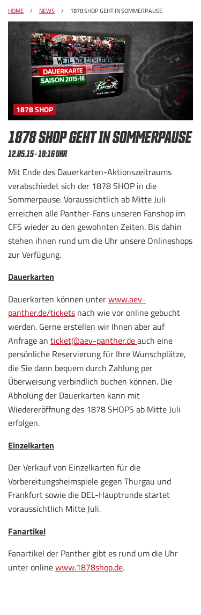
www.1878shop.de (89, 567)
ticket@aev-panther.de (93, 340)
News (47, 10)
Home (16, 10)
